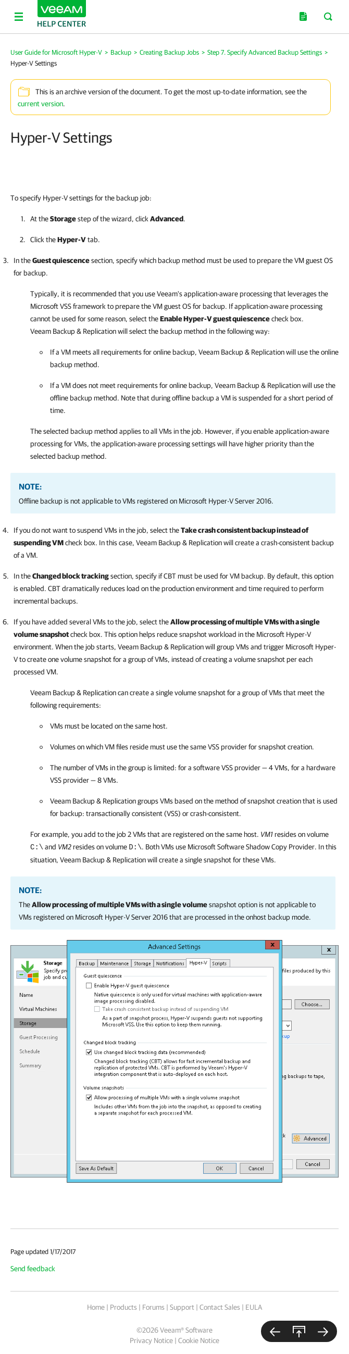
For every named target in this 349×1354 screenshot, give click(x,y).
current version (40, 103)
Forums (153, 1307)
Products (123, 1307)
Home (96, 1307)
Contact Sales (220, 1307)
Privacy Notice (151, 1340)
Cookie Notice (198, 1340)
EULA (253, 1307)
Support (182, 1307)
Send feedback (32, 1268)
